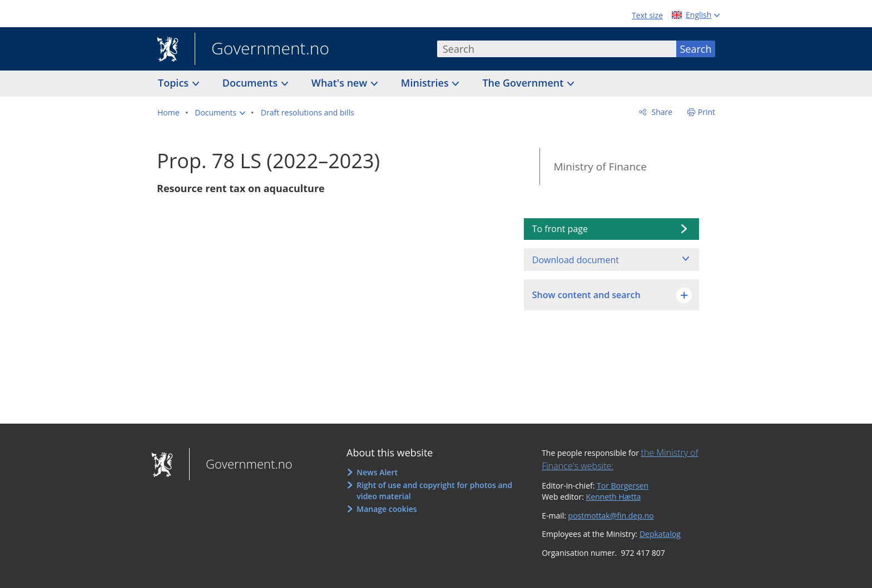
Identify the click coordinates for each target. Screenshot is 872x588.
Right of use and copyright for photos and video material (434, 490)
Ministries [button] (426, 82)
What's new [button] (340, 82)
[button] (220, 112)
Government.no (262, 49)
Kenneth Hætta (613, 496)
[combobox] (556, 49)
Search (696, 49)
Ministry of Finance (599, 166)
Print (706, 112)
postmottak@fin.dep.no (611, 515)
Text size (647, 15)
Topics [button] (174, 82)
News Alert (377, 472)
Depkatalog (660, 534)
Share (661, 112)
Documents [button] (251, 82)
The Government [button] (524, 82)
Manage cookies (386, 509)
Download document (575, 260)
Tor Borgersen (622, 485)
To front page (560, 229)
